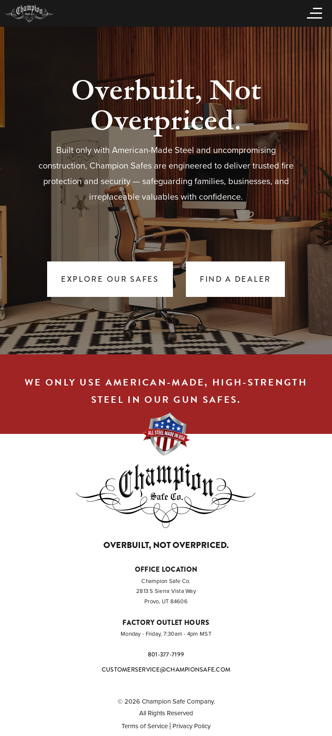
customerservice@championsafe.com (166, 669)
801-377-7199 (166, 654)
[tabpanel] (166, 190)
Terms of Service (144, 726)
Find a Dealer (235, 279)
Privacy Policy (191, 726)
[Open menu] (312, 12)
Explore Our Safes (110, 279)
